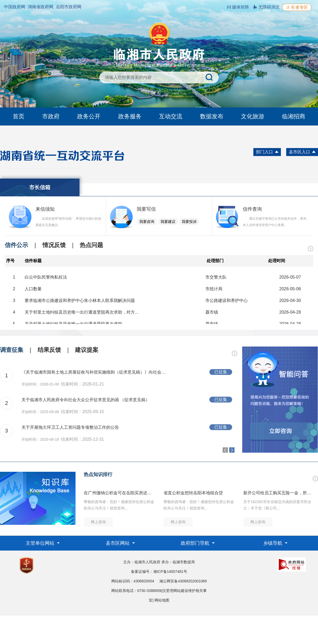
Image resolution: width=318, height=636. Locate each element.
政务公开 (88, 116)
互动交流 (170, 116)
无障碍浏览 (266, 7)
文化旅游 (252, 116)
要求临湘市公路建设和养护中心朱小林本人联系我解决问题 (80, 300)
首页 (18, 116)
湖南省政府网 (40, 7)
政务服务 (130, 116)
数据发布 (211, 116)
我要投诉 (189, 221)
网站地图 (161, 600)
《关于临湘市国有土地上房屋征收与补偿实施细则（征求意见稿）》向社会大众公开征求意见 (95, 372)
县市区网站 (118, 543)
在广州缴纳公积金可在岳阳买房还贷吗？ (119, 493)
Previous (225, 450)
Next (232, 450)
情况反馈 (54, 245)
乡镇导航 (273, 543)
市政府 (51, 116)
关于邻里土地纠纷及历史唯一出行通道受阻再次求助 (73, 324)
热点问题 (91, 245)
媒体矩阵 (238, 7)
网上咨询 (98, 522)
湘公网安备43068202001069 (183, 581)
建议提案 (86, 350)
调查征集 (11, 350)
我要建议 (168, 221)
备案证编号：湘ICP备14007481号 (159, 571)
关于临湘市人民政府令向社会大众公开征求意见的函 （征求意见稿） (85, 399)
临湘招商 (293, 116)
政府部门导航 (196, 543)
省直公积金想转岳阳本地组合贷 (193, 493)
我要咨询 (146, 221)
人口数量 (33, 289)
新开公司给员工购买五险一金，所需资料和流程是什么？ (278, 493)
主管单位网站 (41, 543)
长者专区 (297, 7)
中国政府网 (14, 7)
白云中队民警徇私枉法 (46, 277)
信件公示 (16, 245)
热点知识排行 (98, 474)
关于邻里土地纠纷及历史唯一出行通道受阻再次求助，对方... (81, 312)
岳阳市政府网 (68, 7)
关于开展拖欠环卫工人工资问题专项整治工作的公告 (70, 427)
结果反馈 (49, 350)
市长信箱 (39, 187)
